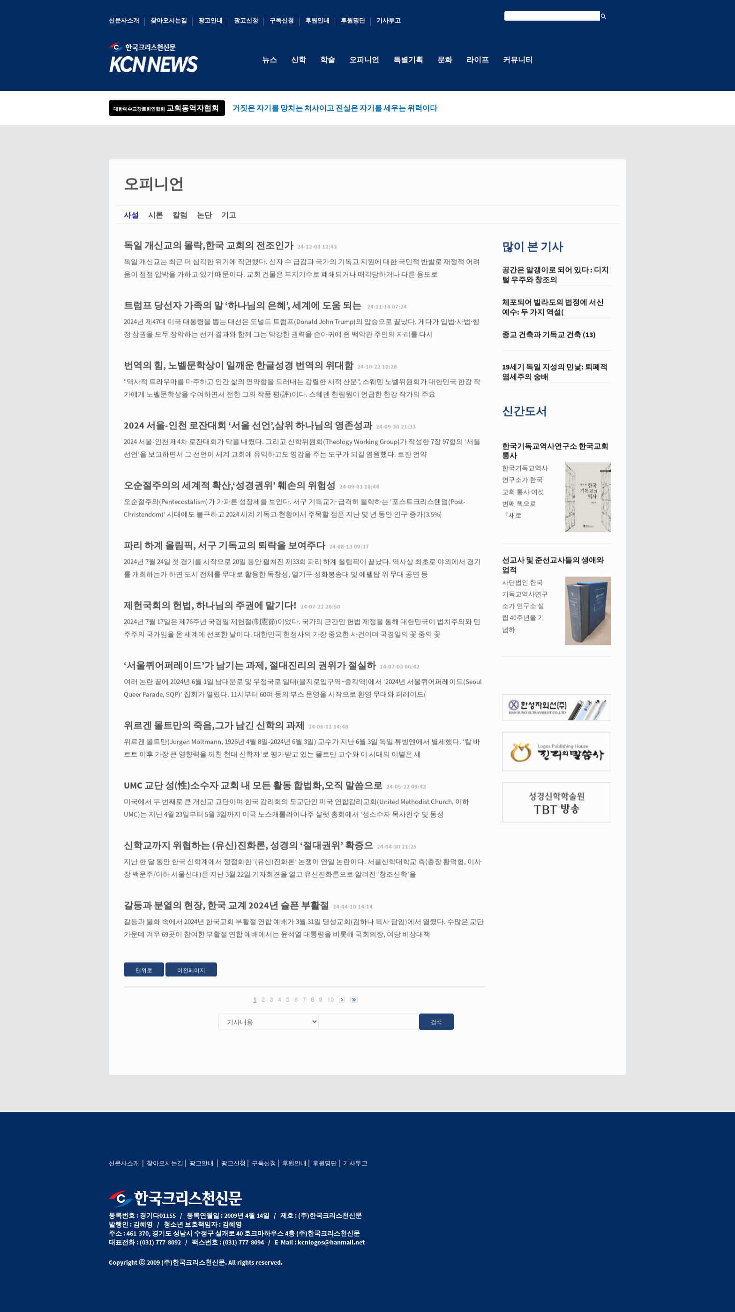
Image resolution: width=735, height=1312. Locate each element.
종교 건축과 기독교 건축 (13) (549, 344)
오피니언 (364, 59)
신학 (298, 59)
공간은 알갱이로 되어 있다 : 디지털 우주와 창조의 (555, 284)
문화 (444, 59)
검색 (436, 1031)
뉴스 (269, 59)
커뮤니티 (518, 59)
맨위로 (143, 979)
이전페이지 (191, 979)
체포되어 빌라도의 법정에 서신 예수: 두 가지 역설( (553, 317)
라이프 (477, 59)
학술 (327, 59)
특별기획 (408, 59)
